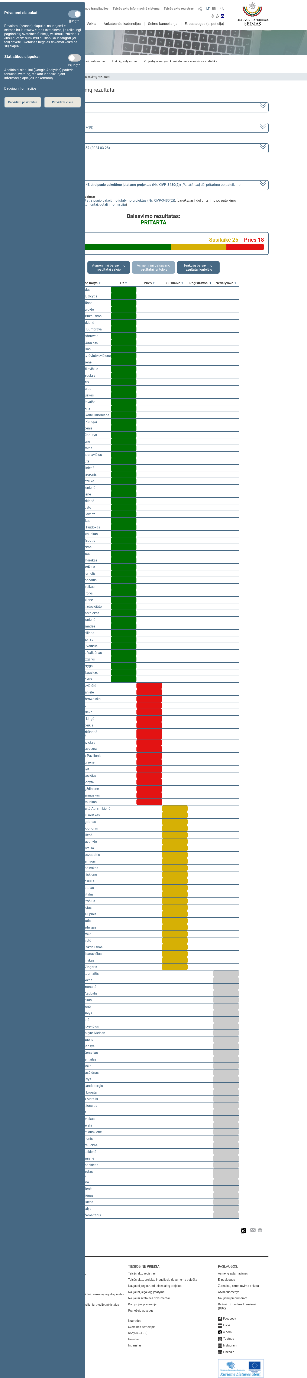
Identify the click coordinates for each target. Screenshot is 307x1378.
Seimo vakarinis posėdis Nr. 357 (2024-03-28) (75, 148)
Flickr (226, 1322)
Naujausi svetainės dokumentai (149, 1295)
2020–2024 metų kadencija (62, 107)
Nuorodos (134, 1317)
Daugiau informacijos (20, 88)
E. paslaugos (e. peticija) (204, 24)
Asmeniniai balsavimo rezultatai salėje (108, 267)
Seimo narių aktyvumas (90, 61)
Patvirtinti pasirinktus (22, 102)
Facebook (229, 1315)
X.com (227, 1329)
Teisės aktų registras (179, 8)
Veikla (91, 24)
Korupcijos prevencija (142, 1301)
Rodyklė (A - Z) (138, 1330)
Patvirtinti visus (62, 102)
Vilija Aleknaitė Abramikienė (89, 809)
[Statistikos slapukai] (74, 58)
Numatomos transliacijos (88, 8)
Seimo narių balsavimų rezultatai (88, 77)
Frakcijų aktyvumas (124, 61)
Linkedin (228, 1349)
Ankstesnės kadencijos (122, 24)
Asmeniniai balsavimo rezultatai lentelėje (153, 267)
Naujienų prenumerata (232, 1295)
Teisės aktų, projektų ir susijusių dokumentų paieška (162, 1276)
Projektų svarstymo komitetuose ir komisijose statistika (180, 61)
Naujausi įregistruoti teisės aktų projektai (155, 1283)
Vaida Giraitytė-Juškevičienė (89, 356)
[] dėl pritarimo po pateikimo (140, 185)
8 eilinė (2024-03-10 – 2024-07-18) (67, 127)
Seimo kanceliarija (162, 24)
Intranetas (135, 1342)
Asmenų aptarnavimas (233, 1270)
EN (214, 8)
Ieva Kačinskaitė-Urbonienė (88, 415)
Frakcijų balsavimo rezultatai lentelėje (198, 267)
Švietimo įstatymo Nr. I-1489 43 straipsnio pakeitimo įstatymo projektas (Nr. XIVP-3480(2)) (106, 200)
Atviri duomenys (228, 1289)
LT (208, 8)
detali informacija (112, 204)
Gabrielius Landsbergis (85, 1086)
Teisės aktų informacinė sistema (136, 8)
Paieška (133, 1336)
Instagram (229, 1342)
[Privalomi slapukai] (74, 14)
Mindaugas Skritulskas (85, 947)
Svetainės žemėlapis (141, 1324)
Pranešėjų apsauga (141, 1307)
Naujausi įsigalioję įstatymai (146, 1289)
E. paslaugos (226, 1276)
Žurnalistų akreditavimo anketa (238, 1283)
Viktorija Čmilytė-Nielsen (86, 1033)
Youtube (228, 1335)
